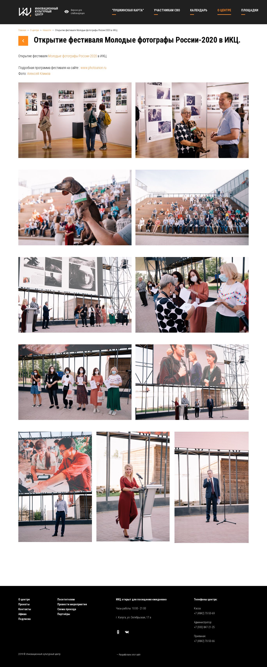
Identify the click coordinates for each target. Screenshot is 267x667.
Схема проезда (66, 609)
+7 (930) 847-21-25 (204, 627)
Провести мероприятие (72, 604)
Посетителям (66, 599)
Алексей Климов (38, 73)
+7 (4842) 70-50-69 (204, 613)
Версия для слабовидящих (74, 12)
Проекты (24, 604)
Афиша (22, 614)
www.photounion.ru (93, 68)
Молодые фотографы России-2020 (72, 56)
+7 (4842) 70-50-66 (204, 641)
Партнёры (63, 614)
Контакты (24, 609)
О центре (24, 599)
